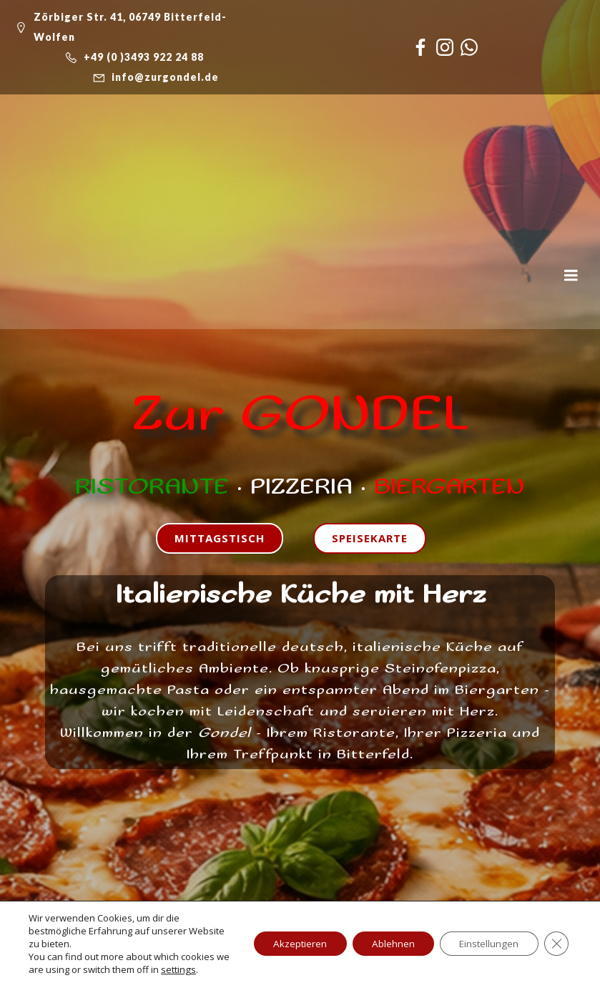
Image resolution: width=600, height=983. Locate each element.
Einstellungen (485, 943)
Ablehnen (384, 943)
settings (193, 969)
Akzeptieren (287, 943)
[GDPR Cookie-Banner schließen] (556, 944)
